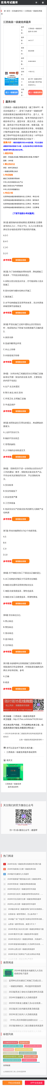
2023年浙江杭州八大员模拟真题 (23, 1039)
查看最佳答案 (20, 260)
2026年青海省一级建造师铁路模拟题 (21, 920)
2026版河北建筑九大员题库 (18, 910)
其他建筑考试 (17, 11)
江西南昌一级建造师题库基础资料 (20, 752)
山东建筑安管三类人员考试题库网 (14, 1071)
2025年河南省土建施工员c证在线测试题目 (27, 1028)
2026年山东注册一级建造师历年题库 (21, 940)
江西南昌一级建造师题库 (24, 716)
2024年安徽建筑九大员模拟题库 (23, 1022)
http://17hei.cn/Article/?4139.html (27, 719)
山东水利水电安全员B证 (24, 1061)
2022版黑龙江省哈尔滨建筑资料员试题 (26, 1017)
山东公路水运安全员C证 (33, 1058)
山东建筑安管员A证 (10, 1054)
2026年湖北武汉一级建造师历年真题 (21, 925)
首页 (8, 11)
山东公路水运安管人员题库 (13, 1058)
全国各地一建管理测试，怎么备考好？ (23, 950)
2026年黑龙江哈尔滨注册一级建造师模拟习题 (26, 965)
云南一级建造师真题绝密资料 (31, 740)
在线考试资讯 (8, 1061)
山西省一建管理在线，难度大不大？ (22, 960)
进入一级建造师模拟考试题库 (11, 93)
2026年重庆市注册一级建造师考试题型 (23, 970)
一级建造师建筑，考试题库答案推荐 (25, 1011)
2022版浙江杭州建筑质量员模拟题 (24, 1034)
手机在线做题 (14, 1083)
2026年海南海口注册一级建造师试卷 (21, 905)
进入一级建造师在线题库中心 (35, 93)
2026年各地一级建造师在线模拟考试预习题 (24, 900)
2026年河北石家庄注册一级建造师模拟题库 (24, 935)
